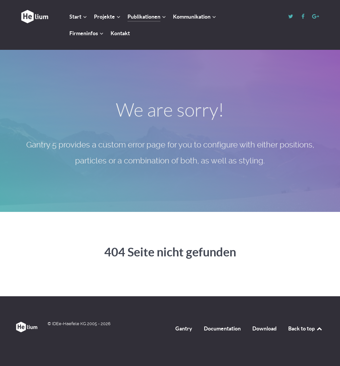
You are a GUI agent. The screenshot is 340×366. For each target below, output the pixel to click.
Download (264, 328)
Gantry (183, 328)
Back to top (305, 328)
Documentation (222, 328)
